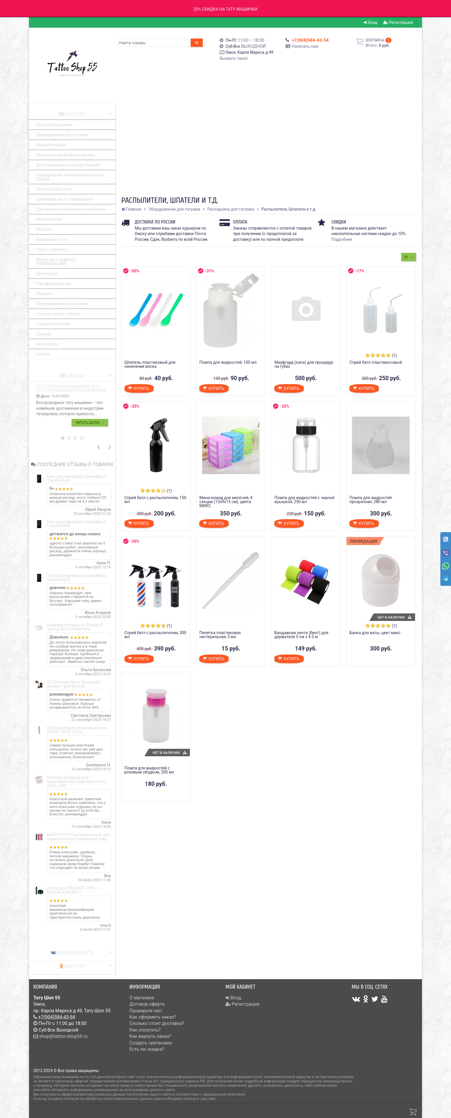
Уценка (43, 354)
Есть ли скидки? (146, 1049)
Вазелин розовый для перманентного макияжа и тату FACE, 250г (76, 782)
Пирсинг (44, 293)
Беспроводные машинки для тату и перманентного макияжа (71, 388)
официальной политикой (223, 1094)
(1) (394, 355)
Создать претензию (150, 1043)
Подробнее (341, 239)
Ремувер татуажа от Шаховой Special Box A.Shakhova (75, 627)
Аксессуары (47, 344)
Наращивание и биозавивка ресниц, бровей (70, 177)
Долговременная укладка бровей (68, 165)
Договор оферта (147, 1004)
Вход (370, 22)
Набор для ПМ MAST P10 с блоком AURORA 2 (72, 890)
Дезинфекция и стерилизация (64, 199)
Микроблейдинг (51, 145)
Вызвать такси (234, 58)
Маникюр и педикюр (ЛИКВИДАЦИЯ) (56, 261)
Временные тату (51, 239)
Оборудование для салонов (62, 303)
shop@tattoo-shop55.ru (63, 1036)
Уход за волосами (53, 324)
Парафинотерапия (53, 283)
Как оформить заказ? (152, 1017)
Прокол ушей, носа (54, 189)
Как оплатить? (145, 1030)
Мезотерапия (49, 219)
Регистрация (398, 22)
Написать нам (305, 46)
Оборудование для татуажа (62, 134)
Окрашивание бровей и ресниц (65, 155)
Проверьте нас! (145, 1010)
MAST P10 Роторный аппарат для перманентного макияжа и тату (78, 837)
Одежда (43, 334)
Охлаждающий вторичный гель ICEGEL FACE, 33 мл (76, 730)
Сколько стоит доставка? (156, 1023)
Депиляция (47, 273)
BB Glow (43, 229)
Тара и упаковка (51, 249)
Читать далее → (89, 423)
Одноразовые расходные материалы (71, 209)
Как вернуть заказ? (150, 1036)
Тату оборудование (54, 124)
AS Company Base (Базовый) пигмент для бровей (73, 684)
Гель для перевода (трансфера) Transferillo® (76, 478)
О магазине (141, 997)
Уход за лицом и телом (58, 313)
